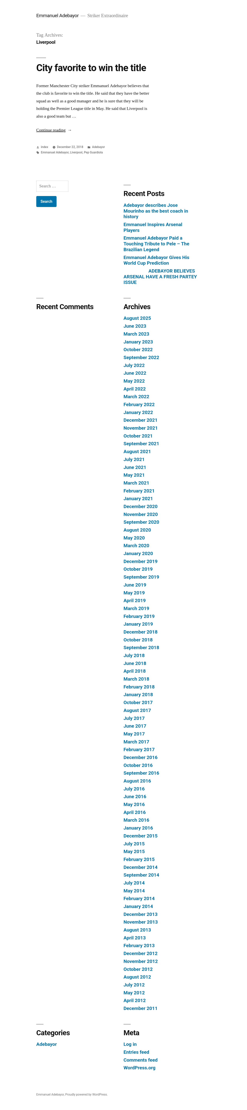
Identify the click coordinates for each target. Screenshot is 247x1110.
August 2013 (137, 930)
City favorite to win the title (91, 67)
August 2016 (137, 781)
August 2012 (137, 977)
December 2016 (140, 757)
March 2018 (136, 679)
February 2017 (139, 749)
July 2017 (134, 718)
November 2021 (141, 428)
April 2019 (135, 600)
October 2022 (138, 349)
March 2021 (136, 483)
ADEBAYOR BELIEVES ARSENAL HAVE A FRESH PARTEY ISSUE (160, 276)
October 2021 (138, 436)
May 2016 (134, 804)
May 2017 (134, 734)
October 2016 (138, 765)
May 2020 (134, 538)
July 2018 (134, 655)
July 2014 (134, 883)
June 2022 (135, 373)
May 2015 (134, 851)
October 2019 (138, 569)
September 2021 (141, 443)
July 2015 (134, 844)
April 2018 (135, 671)
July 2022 (134, 365)
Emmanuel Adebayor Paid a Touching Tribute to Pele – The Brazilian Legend (156, 243)
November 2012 (141, 961)
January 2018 (138, 694)
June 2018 (135, 663)
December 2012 (140, 953)
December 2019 (140, 561)
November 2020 (141, 514)
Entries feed (136, 1052)
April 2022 (135, 389)
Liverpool (76, 152)
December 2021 (140, 420)
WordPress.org (140, 1067)
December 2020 (140, 506)
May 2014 (134, 891)
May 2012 (134, 993)
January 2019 (138, 624)
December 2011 (140, 1008)
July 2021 (134, 459)
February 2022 (139, 404)
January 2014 (138, 906)
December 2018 (140, 632)
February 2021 (139, 491)
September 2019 (141, 577)
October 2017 (138, 702)
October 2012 (138, 969)
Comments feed (141, 1060)
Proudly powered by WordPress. (86, 1094)
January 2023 (138, 342)
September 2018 (141, 647)
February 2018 (139, 687)
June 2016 (135, 796)
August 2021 (137, 451)
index (44, 147)
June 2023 (135, 326)
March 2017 (136, 742)
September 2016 (141, 773)
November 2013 (141, 922)
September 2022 (141, 357)
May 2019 (134, 593)
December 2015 (140, 836)
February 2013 (139, 945)
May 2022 (134, 381)
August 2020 (137, 530)
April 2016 (135, 812)
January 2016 (138, 828)
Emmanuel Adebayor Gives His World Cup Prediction (156, 260)
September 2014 (141, 875)
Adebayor (98, 147)
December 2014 (140, 867)
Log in (130, 1044)
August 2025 (137, 318)
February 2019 (139, 616)
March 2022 (136, 396)
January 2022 (138, 412)
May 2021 (134, 475)
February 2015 (139, 859)
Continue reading (54, 130)
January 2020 (138, 553)
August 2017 (137, 710)
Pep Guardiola (93, 152)
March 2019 (136, 608)
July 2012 (134, 985)
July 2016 (134, 789)
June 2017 (135, 726)
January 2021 (138, 498)
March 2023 (136, 334)
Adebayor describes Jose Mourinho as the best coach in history (156, 210)
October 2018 (138, 640)
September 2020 (141, 522)
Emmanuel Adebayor (57, 15)
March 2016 (136, 820)
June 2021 (135, 467)
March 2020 (136, 545)
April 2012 (135, 1000)
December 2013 (140, 914)
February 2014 (139, 898)
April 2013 (135, 938)
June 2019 (135, 585)
